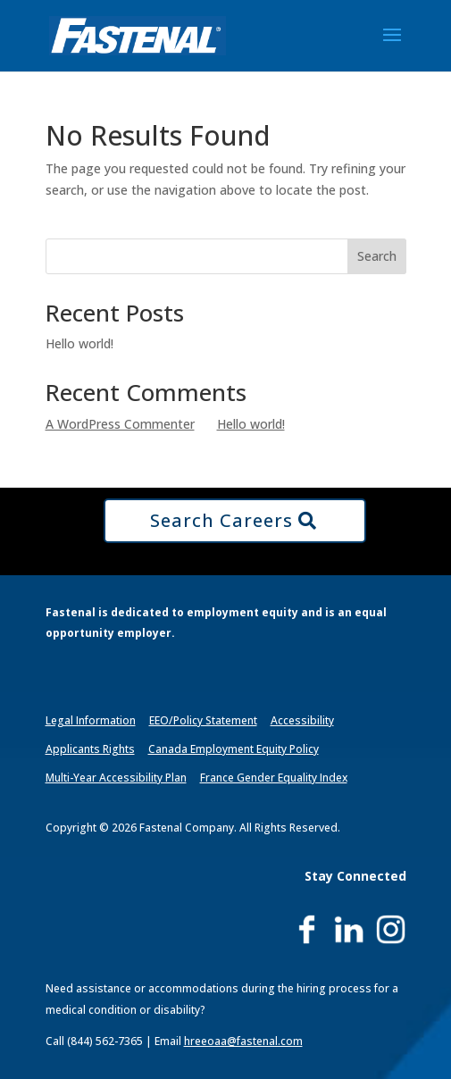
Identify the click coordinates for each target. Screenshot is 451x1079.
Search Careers (221, 520)
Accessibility (302, 720)
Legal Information (91, 720)
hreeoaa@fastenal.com (243, 1041)
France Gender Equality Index (273, 777)
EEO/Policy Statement (203, 720)
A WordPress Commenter (120, 423)
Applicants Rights (90, 749)
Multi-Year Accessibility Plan (116, 777)
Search (377, 255)
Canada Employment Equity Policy (233, 749)
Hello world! (79, 343)
